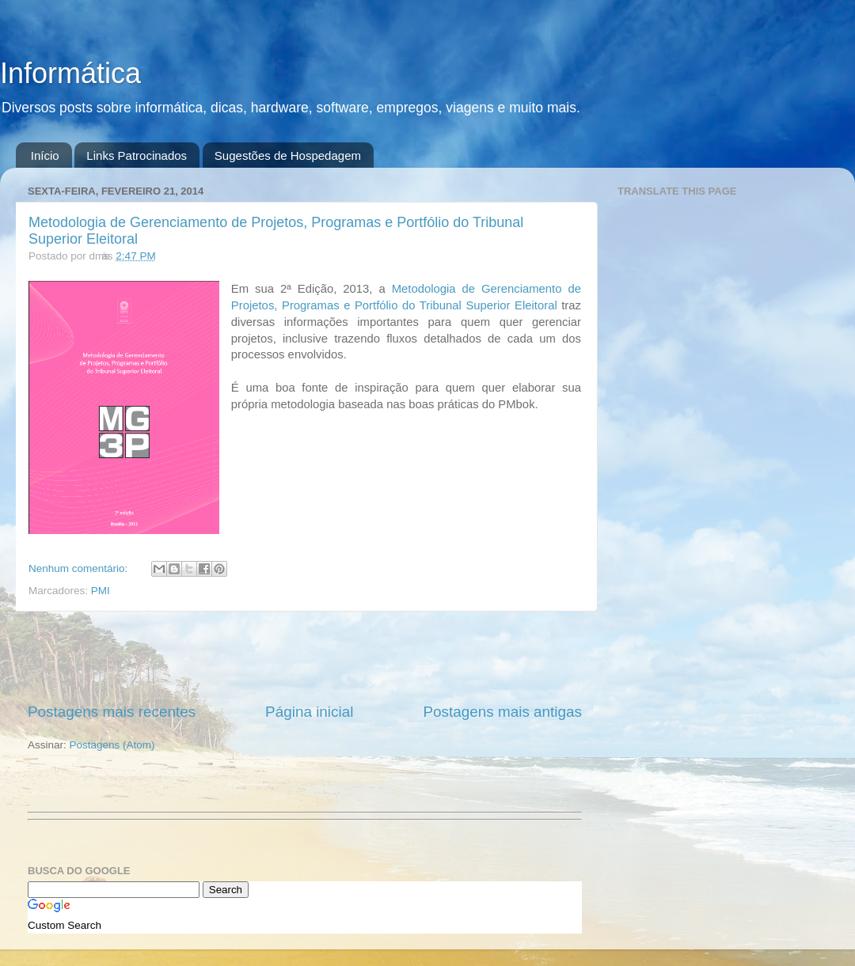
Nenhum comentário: (79, 568)
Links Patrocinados (136, 155)
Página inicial (309, 711)
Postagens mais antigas (502, 711)
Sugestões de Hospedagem (288, 155)
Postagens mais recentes (112, 711)
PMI (100, 591)
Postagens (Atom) (112, 745)
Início (45, 155)
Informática (70, 73)
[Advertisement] (305, 656)
